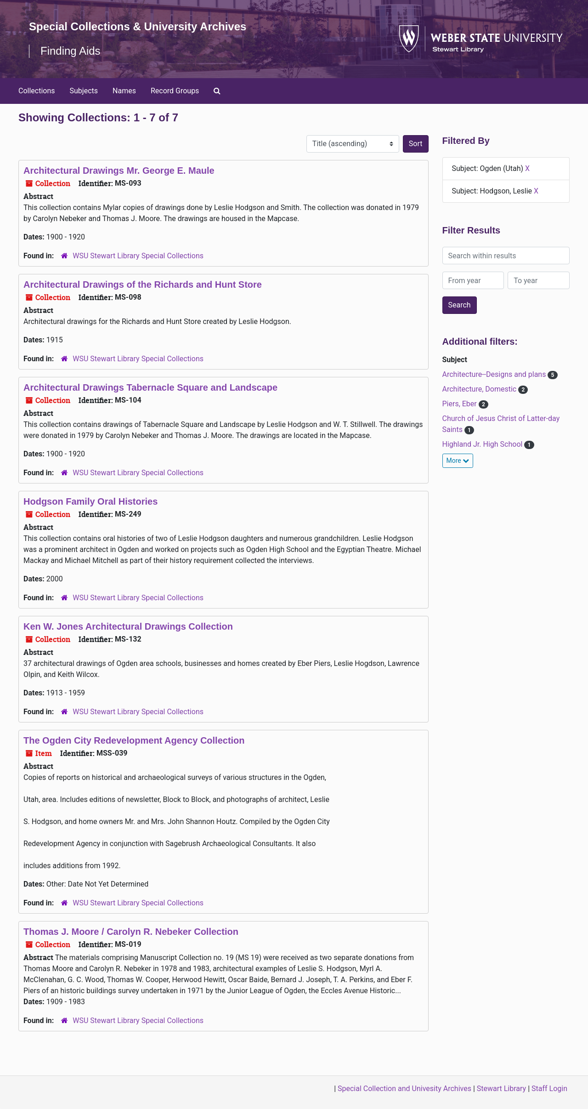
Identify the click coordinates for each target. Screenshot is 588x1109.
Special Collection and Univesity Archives (404, 1088)
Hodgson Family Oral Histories (90, 501)
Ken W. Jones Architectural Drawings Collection (128, 626)
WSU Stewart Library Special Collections (138, 255)
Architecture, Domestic (480, 389)
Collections (36, 90)
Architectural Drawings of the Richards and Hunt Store (142, 284)
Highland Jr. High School (483, 444)
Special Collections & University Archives (138, 26)
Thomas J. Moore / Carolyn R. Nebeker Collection (130, 932)
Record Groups (175, 90)
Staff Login (549, 1088)
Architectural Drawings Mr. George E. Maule (119, 170)
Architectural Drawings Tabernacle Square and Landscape (150, 387)
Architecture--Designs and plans (495, 374)
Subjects (84, 90)
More (458, 460)
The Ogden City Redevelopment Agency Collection (134, 740)
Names (124, 90)
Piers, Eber (460, 403)
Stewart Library (501, 1088)
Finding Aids (70, 51)
